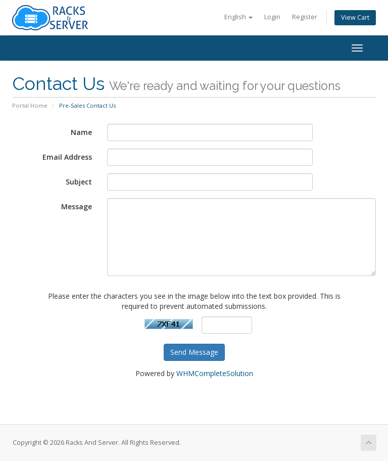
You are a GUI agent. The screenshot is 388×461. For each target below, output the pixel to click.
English (238, 17)
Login (272, 17)
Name (81, 132)
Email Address (67, 157)
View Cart (355, 17)
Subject (79, 182)
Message (76, 206)
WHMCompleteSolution (214, 373)
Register (304, 17)
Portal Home (29, 105)
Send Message (194, 352)
